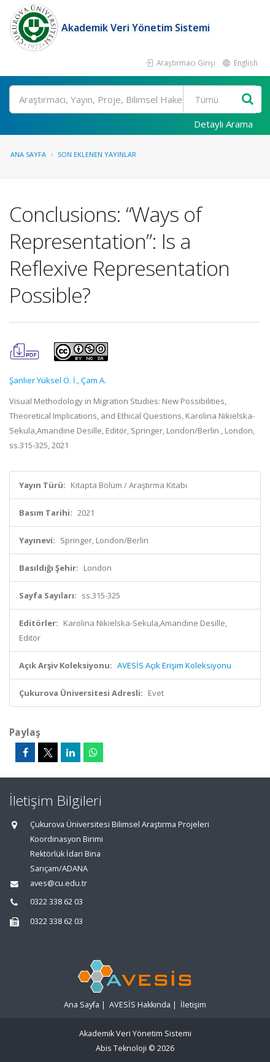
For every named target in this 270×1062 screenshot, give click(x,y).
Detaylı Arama (223, 124)
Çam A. (93, 380)
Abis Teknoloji (121, 1048)
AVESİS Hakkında (140, 1004)
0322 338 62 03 (56, 901)
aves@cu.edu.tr (58, 883)
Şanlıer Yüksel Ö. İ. (43, 380)
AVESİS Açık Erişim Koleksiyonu (174, 665)
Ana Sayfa (28, 154)
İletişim (193, 1004)
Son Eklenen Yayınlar (97, 154)
